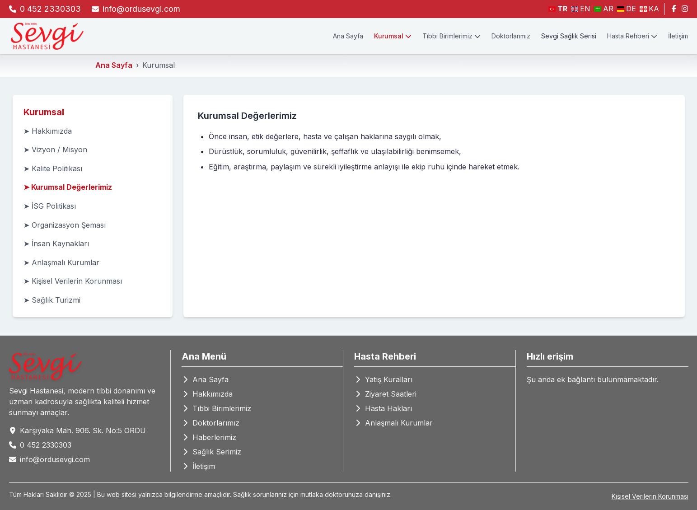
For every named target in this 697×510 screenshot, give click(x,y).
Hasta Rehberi (632, 36)
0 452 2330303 (50, 9)
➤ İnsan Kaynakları (56, 243)
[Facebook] (674, 9)
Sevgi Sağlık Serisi (568, 36)
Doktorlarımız (510, 36)
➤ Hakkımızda (47, 131)
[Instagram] (684, 9)
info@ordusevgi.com (141, 9)
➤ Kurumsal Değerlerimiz (67, 187)
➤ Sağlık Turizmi (51, 299)
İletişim (678, 36)
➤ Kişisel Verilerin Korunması (72, 280)
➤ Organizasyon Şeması (64, 224)
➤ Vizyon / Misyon (55, 149)
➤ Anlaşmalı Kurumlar (61, 262)
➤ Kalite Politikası (52, 168)
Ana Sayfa (348, 36)
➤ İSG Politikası (49, 206)
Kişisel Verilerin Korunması (650, 496)
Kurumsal (393, 36)
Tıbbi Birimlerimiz (451, 36)
